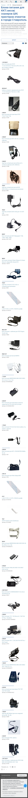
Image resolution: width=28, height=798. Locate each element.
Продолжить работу (8, 795)
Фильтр (14, 40)
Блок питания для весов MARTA (10, 355)
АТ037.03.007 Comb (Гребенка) (10, 520)
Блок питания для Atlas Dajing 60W (11, 475)
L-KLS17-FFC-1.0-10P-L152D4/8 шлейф (12, 309)
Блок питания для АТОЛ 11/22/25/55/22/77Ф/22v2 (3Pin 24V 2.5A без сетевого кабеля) (13, 65)
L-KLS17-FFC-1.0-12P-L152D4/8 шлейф (12, 498)
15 (10, 767)
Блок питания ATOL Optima (9, 737)
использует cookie (11, 780)
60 (15, 767)
